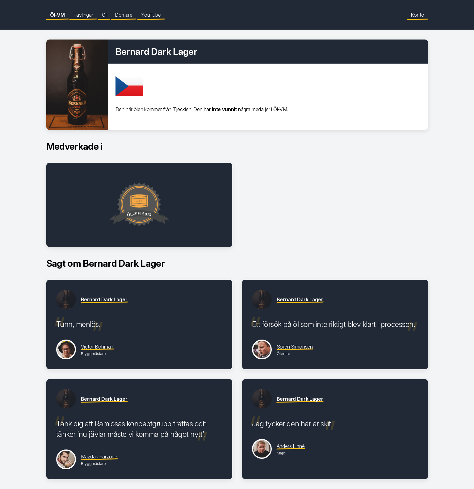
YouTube (151, 15)
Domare (123, 15)
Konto (417, 15)
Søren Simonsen (295, 347)
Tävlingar (83, 15)
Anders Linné (291, 446)
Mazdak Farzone (99, 456)
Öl (104, 15)
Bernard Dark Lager (104, 299)
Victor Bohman (97, 347)
